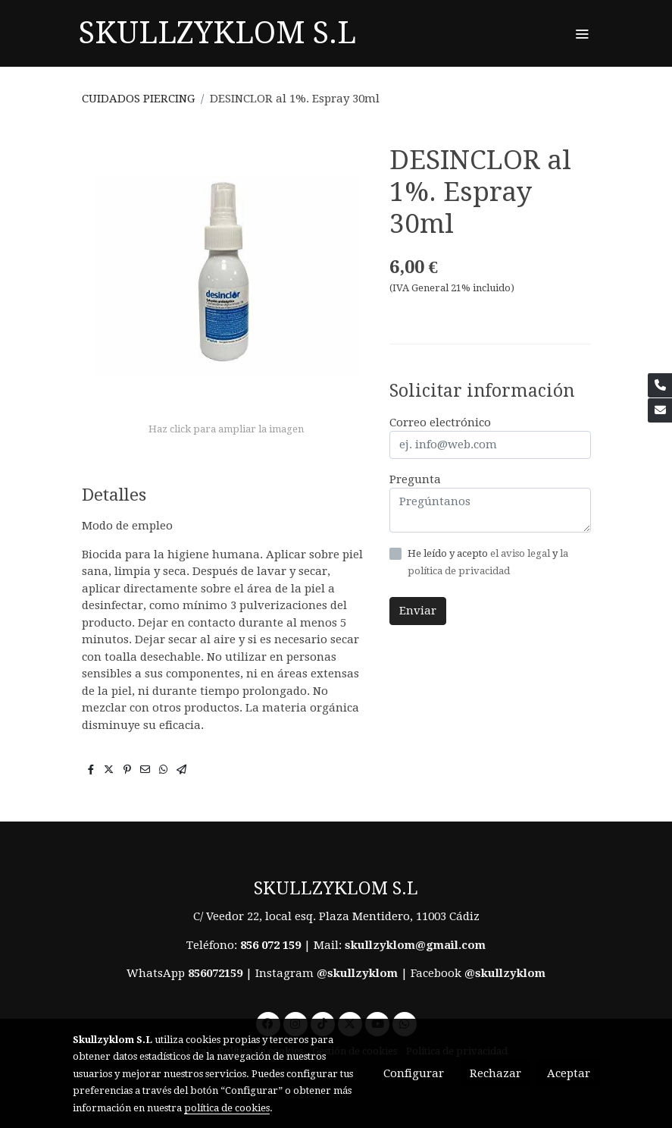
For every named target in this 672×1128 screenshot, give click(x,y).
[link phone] (660, 385)
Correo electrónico (440, 422)
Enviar (417, 610)
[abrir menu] (582, 33)
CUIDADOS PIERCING (138, 98)
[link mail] (660, 410)
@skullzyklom (357, 973)
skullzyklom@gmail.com (415, 945)
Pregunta (415, 479)
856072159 (215, 973)
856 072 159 (270, 945)
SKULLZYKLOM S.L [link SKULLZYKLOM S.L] (217, 33)
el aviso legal (521, 553)
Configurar (413, 1073)
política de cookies (227, 1108)
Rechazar (495, 1073)
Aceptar (568, 1073)
